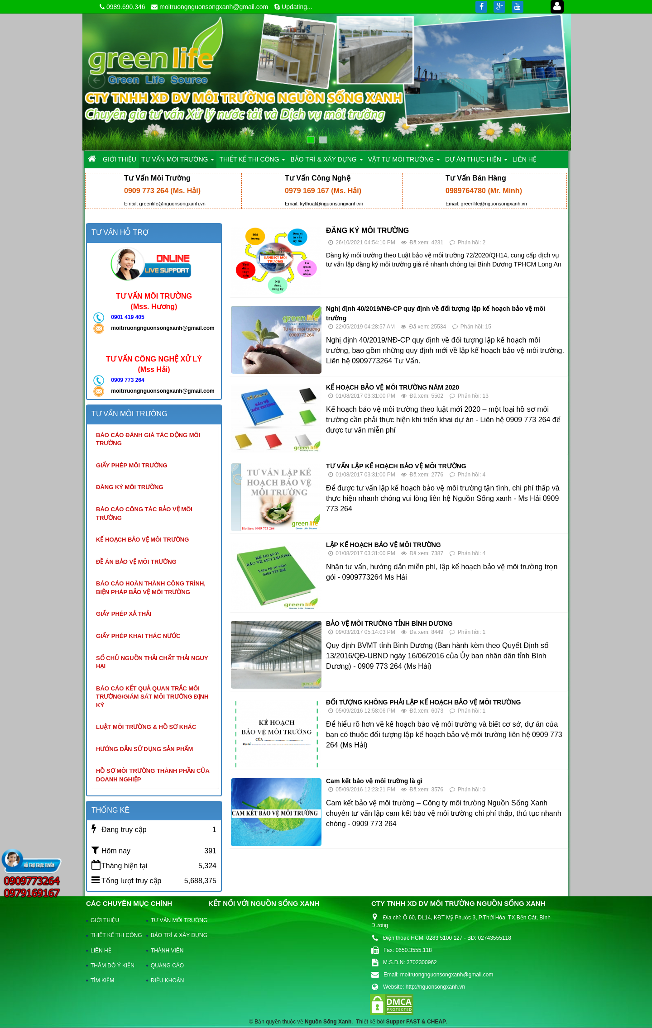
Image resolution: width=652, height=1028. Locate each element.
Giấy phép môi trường (132, 465)
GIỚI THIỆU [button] (119, 159)
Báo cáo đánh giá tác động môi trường (148, 439)
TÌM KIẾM (102, 980)
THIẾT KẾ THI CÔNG (114, 935)
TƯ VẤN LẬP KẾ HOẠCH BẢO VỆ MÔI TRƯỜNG (396, 466)
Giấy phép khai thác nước (138, 636)
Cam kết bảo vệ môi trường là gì (374, 781)
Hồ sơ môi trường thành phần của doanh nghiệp (153, 775)
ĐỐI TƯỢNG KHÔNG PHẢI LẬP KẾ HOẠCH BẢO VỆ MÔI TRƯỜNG (423, 702)
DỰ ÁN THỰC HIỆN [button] (476, 162)
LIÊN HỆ (101, 950)
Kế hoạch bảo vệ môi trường (142, 539)
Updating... (297, 6)
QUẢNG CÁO (167, 965)
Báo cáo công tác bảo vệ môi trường (144, 513)
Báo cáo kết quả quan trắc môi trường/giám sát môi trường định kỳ (152, 697)
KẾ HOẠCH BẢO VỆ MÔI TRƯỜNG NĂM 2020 (392, 387)
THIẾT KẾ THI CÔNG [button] (252, 162)
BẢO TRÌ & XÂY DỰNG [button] (326, 162)
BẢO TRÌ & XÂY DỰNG (175, 935)
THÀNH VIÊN (167, 950)
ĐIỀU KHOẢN (167, 980)
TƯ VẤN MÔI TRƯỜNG (175, 920)
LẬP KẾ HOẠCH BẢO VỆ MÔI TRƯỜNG (383, 544)
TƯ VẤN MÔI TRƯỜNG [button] (177, 162)
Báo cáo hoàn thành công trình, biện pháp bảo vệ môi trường (151, 587)
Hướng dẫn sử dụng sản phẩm (144, 749)
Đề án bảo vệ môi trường (136, 561)
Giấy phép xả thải (123, 613)
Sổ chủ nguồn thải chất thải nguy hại (152, 662)
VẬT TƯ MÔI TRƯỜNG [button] (404, 162)
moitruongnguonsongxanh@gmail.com (213, 6)
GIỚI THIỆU (105, 920)
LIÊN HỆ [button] (525, 159)
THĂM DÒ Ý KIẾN (112, 965)
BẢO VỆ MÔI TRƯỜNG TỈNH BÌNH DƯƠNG (389, 623)
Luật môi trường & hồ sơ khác (146, 726)
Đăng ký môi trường (129, 487)
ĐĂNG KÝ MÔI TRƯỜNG (367, 230)
